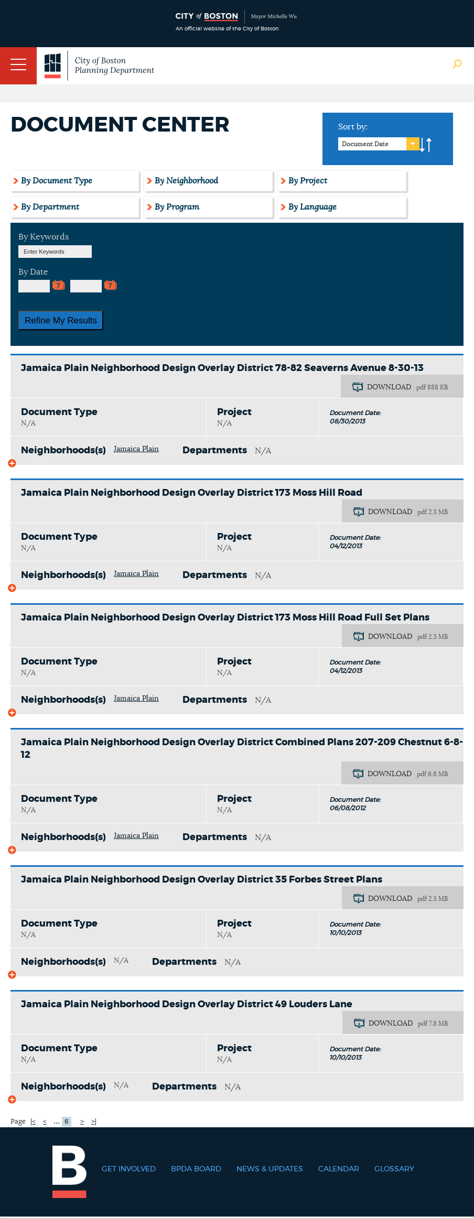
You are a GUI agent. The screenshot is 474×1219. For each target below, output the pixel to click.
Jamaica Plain (136, 449)
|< (33, 1121)
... (56, 1121)
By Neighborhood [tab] (186, 181)
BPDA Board (196, 1169)
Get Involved (129, 1169)
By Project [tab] (307, 181)
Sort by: (353, 127)
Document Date (365, 144)
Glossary (394, 1169)
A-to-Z (425, 145)
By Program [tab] (177, 207)
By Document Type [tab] (56, 181)
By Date (33, 272)
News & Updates (269, 1169)
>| (93, 1121)
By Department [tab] (50, 207)
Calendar (338, 1169)
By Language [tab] (312, 207)
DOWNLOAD (389, 387)
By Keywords (43, 237)
